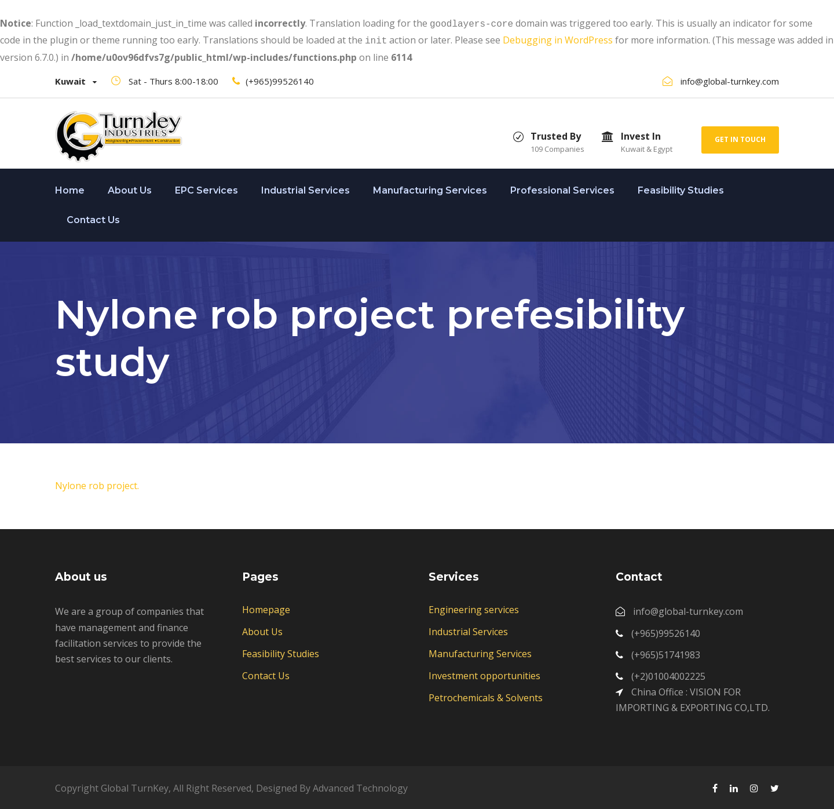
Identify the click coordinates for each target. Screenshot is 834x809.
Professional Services (562, 188)
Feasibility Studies (681, 188)
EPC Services (206, 188)
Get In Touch (740, 137)
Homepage (266, 607)
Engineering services (474, 607)
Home (70, 188)
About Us (130, 188)
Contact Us (93, 217)
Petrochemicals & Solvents (486, 695)
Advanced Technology (360, 785)
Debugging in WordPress (558, 38)
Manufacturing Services (430, 188)
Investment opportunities (484, 673)
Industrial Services (305, 188)
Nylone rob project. (97, 483)
